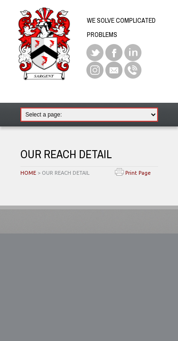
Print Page (133, 173)
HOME (28, 173)
